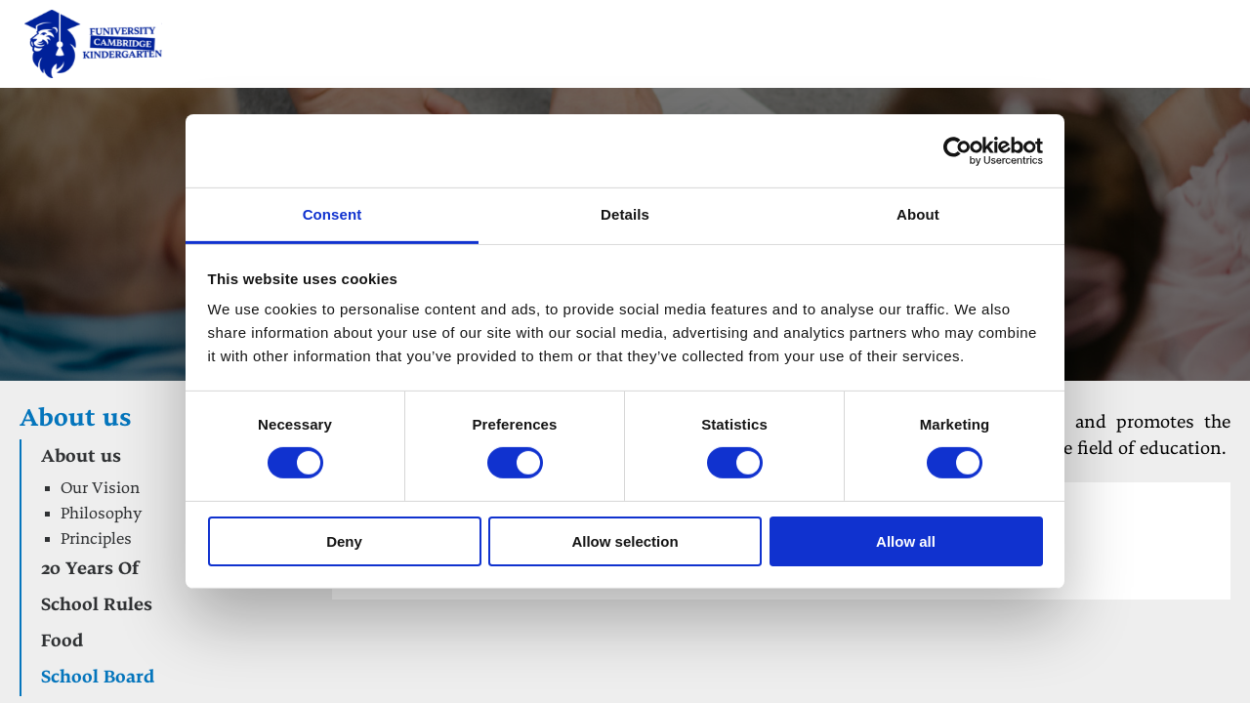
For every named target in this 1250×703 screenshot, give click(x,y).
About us (75, 420)
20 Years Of (90, 569)
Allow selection (624, 541)
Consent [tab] (332, 214)
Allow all (906, 541)
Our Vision (100, 489)
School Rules (96, 606)
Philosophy (101, 514)
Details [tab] (625, 214)
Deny (344, 541)
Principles (96, 540)
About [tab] (917, 214)
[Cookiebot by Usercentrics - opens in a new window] (957, 150)
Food (62, 642)
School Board (97, 678)
